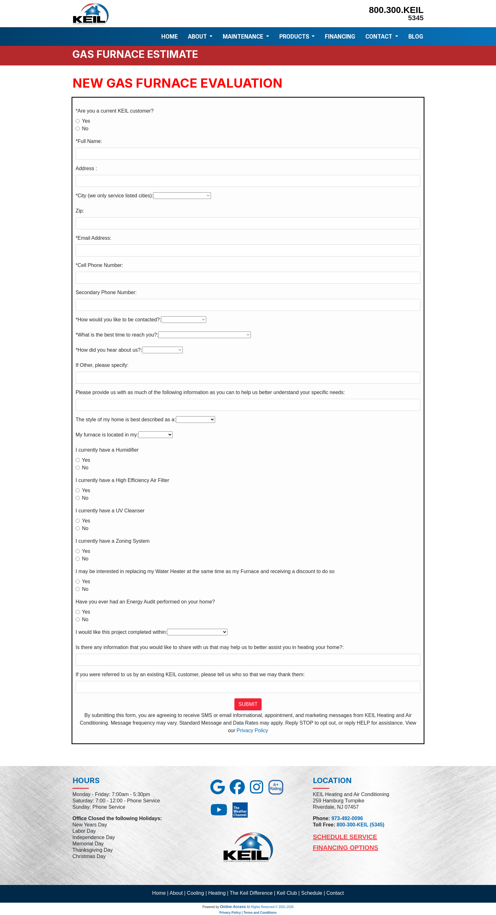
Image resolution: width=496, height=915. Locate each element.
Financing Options (345, 847)
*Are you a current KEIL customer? (115, 111)
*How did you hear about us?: (109, 350)
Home (159, 893)
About (176, 893)
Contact (335, 893)
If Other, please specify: (102, 365)
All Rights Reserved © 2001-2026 (270, 907)
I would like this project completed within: (121, 632)
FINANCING (340, 36)
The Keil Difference (251, 893)
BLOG (415, 36)
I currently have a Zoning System (113, 541)
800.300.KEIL (396, 10)
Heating (217, 893)
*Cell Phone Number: (99, 265)
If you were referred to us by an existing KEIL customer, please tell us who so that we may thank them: (190, 674)
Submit (248, 704)
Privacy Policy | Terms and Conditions (248, 912)
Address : (86, 168)
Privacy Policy (252, 730)
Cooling (195, 893)
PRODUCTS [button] (294, 36)
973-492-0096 (347, 818)
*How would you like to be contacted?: (118, 319)
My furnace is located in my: (107, 434)
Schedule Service (345, 836)
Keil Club (287, 893)
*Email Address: (93, 238)
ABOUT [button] (198, 36)
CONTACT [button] (379, 36)
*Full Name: (89, 141)
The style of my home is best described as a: (126, 419)
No (85, 128)
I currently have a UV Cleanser (110, 510)
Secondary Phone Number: (106, 292)
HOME (169, 36)
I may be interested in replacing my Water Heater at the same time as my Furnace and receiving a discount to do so (205, 571)
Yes (86, 121)
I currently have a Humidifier (107, 450)
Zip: (80, 210)
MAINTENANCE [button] (243, 36)
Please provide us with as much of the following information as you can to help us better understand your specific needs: (210, 392)
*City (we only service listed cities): (114, 195)
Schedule (311, 893)
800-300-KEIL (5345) (360, 824)
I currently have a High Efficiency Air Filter (122, 480)
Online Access (233, 907)
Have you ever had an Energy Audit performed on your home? (145, 601)
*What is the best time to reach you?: (117, 334)
